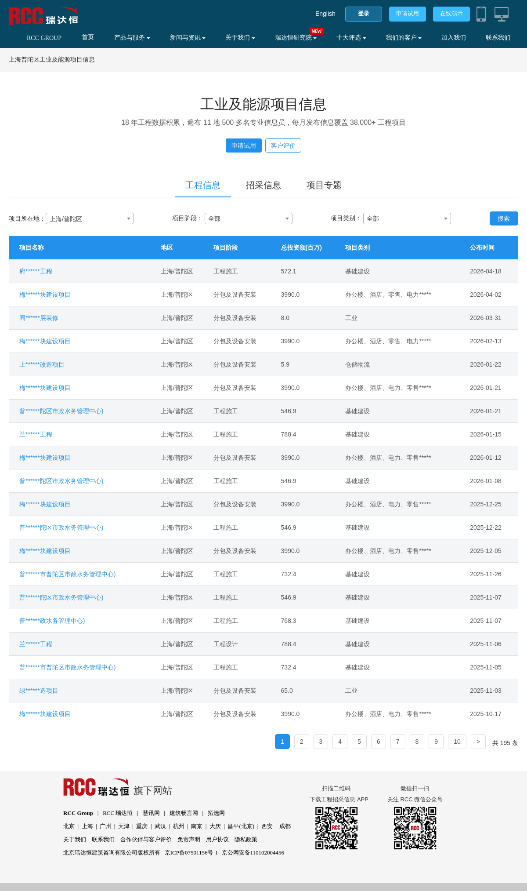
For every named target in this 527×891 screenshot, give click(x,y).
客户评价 (283, 145)
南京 (196, 826)
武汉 (160, 826)
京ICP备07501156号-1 (191, 852)
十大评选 (351, 37)
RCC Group (78, 813)
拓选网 (216, 813)
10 (457, 741)
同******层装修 (38, 317)
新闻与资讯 (188, 37)
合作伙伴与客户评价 (146, 839)
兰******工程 (35, 434)
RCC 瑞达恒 (118, 813)
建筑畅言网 (184, 813)
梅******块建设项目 (45, 294)
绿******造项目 (38, 690)
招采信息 (263, 185)
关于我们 (240, 37)
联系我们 (498, 37)
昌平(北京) (240, 826)
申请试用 (407, 13)
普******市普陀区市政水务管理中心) (67, 574)
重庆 (142, 826)
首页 (88, 37)
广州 (105, 826)
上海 (87, 826)
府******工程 (35, 271)
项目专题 (324, 185)
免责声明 (188, 839)
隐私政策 (246, 839)
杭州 (178, 826)
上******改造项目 (42, 364)
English (325, 13)
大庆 (215, 826)
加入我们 (453, 37)
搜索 (504, 218)
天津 (124, 826)
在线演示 (451, 13)
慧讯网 (151, 813)
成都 (285, 826)
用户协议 (217, 839)
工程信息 (202, 185)
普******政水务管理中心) (52, 620)
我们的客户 (404, 37)
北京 (69, 826)
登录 (363, 13)
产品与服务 (132, 37)
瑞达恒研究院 (296, 37)
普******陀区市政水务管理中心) (61, 411)
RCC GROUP (44, 38)
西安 (267, 826)
